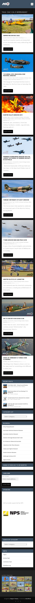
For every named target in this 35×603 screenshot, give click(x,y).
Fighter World (6, 459)
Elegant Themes (14, 598)
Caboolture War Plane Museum (11, 445)
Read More (8, 49)
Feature (26, 320)
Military (23, 118)
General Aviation (17, 118)
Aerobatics (21, 78)
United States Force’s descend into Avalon (18, 398)
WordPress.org (7, 565)
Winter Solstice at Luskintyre (13, 279)
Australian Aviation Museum (10, 434)
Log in (4, 554)
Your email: (5, 476)
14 (13, 283)
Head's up (16, 361)
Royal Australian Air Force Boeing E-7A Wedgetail (18, 391)
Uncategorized (6, 243)
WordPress (28, 598)
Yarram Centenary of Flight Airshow (16, 200)
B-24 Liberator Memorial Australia (12, 441)
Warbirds (18, 79)
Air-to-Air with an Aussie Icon (13, 318)
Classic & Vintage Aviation (8, 118)
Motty (6, 117)
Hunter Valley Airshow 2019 (12, 115)
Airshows (26, 78)
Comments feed (7, 562)
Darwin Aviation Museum (9, 452)
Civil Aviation (26, 117)
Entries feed (6, 558)
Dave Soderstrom (8, 37)
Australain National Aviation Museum (13, 430)
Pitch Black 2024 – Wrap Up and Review (18, 385)
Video (30, 202)
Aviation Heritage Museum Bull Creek (13, 437)
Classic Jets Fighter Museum (10, 448)
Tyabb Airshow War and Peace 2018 (15, 240)
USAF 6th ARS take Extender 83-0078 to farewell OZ (18, 404)
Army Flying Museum (8, 426)
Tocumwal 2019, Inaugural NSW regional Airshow (14, 75)
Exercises (16, 386)
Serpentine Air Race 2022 (11, 35)
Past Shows (21, 37)
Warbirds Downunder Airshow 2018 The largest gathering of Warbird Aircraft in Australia (17, 158)
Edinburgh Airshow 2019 (9, 456)
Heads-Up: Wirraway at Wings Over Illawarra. (15, 358)
